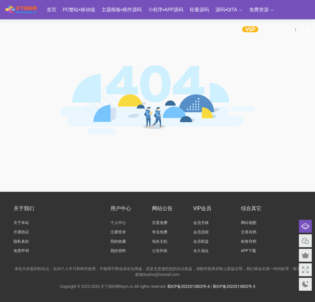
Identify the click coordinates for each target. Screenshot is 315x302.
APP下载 (248, 250)
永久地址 (201, 250)
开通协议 (21, 232)
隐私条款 (21, 241)
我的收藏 (118, 241)
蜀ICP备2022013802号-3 (234, 286)
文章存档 (248, 232)
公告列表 (159, 250)
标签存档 (248, 241)
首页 (51, 10)
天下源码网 (21, 9)
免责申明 (21, 250)
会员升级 (201, 222)
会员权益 (201, 241)
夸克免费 (159, 232)
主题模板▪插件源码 (121, 10)
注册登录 (118, 232)
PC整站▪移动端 (79, 10)
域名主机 (159, 241)
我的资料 (118, 250)
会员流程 (201, 232)
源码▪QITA (226, 10)
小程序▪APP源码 (165, 10)
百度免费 (159, 222)
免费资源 (259, 10)
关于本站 (21, 222)
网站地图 (248, 222)
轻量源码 (199, 10)
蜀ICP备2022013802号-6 (188, 286)
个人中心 (118, 222)
